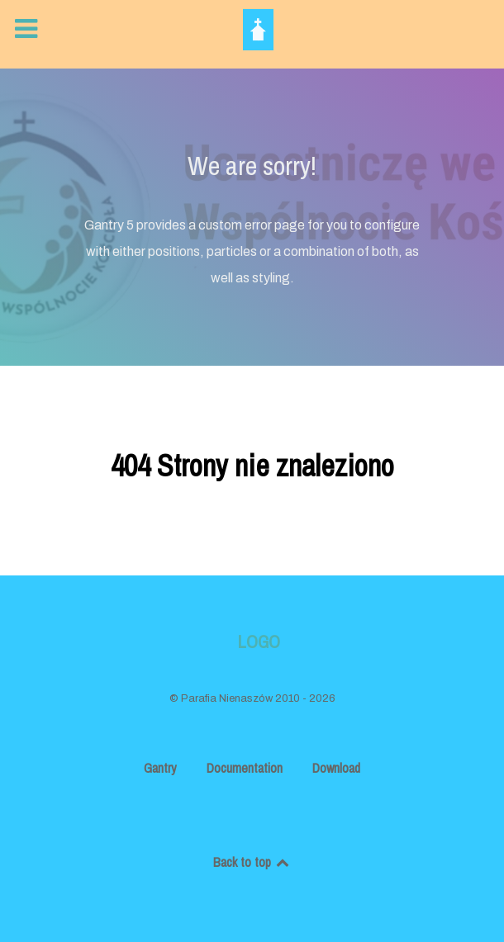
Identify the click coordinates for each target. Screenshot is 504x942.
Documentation (245, 768)
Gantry (160, 768)
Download (336, 768)
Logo (258, 642)
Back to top (252, 862)
